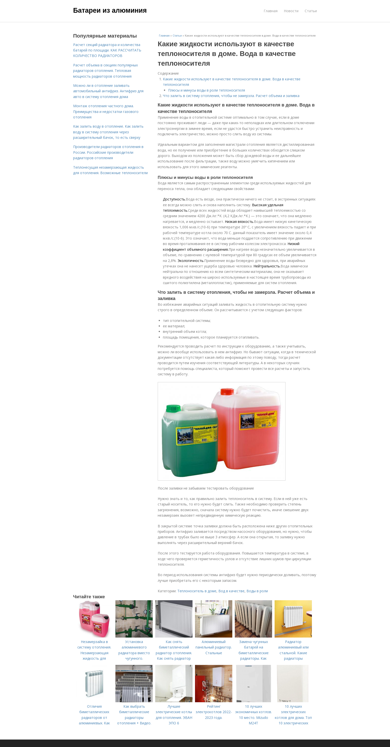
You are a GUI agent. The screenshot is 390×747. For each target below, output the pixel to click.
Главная (271, 10)
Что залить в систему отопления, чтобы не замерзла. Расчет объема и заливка (231, 95)
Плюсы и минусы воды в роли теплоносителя (206, 90)
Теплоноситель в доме (196, 591)
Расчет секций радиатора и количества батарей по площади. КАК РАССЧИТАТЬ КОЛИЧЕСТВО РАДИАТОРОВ (107, 50)
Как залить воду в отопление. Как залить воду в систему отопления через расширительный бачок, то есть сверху (108, 132)
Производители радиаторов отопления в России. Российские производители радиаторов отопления (108, 152)
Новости (291, 10)
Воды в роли (257, 591)
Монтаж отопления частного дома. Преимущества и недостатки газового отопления (106, 111)
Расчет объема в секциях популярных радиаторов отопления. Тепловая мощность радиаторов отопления (105, 71)
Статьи (311, 10)
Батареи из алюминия (110, 10)
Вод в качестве (231, 591)
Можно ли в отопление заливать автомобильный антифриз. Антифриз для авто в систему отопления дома (108, 91)
